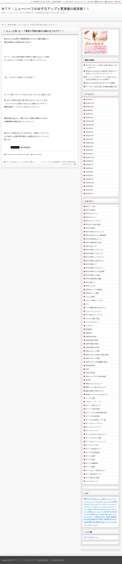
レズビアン (89, 326)
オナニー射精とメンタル (94, 300)
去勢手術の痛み (91, 336)
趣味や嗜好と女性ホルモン (95, 391)
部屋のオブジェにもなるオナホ (96, 394)
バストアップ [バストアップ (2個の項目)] (88, 506)
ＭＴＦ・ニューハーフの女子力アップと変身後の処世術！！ (45, 9)
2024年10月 (90, 125)
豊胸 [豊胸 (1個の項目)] (94, 522)
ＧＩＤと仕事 (90, 398)
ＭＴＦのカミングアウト (94, 423)
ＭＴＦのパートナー (93, 431)
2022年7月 (89, 132)
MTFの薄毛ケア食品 (93, 275)
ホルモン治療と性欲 (93, 318)
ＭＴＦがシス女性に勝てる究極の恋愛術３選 (101, 87)
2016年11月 (90, 157)
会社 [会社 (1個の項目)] (110, 511)
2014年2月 (89, 193)
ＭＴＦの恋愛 (90, 456)
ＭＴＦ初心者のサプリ (93, 474)
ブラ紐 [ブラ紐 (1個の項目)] (94, 509)
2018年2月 (89, 154)
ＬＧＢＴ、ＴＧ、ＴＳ (93, 402)
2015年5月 (89, 172)
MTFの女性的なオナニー (94, 239)
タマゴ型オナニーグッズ (94, 315)
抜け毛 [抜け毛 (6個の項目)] (112, 519)
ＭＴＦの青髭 (90, 467)
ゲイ (87, 304)
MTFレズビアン (91, 286)
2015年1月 (89, 179)
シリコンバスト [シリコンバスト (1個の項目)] (111, 504)
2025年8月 (89, 110)
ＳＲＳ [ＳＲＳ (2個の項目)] (90, 525)
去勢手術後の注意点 (93, 347)
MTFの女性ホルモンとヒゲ (95, 232)
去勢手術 (89, 333)
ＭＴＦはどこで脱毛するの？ (96, 470)
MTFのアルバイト (92, 213)
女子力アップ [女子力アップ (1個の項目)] (91, 517)
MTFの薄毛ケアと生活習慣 (95, 271)
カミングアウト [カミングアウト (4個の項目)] (89, 504)
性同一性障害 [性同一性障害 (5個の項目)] (104, 519)
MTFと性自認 (90, 210)
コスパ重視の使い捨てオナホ (96, 308)
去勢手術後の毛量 (92, 344)
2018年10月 (90, 143)
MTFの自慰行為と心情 (93, 242)
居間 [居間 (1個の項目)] (88, 519)
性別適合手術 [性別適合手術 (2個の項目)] (94, 519)
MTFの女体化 (37, 154)
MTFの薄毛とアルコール (94, 250)
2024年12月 (90, 121)
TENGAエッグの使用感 (94, 289)
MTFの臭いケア (91, 246)
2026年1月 (89, 99)
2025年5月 (89, 117)
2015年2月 (89, 175)
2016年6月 (89, 161)
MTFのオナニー (91, 217)
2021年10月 (90, 136)
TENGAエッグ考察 (92, 293)
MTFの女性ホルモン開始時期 (96, 235)
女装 (87, 369)
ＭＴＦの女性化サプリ (93, 449)
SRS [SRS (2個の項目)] (89, 499)
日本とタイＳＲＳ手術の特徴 (96, 376)
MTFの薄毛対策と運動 (93, 279)
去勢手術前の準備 (92, 340)
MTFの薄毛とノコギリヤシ (95, 257)
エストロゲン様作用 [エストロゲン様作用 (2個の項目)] (110, 501)
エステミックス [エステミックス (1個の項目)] (90, 501)
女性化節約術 (90, 365)
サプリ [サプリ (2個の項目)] (104, 504)
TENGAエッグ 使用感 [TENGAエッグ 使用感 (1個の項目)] (98, 499)
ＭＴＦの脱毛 (90, 459)
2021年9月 (89, 139)
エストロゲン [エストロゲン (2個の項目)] (99, 501)
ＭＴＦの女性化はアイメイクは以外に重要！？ (20, 162)
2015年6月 (89, 168)
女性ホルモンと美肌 (93, 358)
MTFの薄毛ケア (91, 264)
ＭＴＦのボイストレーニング (96, 441)
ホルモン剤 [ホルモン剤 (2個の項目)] (100, 509)
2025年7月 (89, 114)
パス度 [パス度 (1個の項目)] (95, 506)
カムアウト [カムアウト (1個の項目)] (98, 504)
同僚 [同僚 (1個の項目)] (106, 514)
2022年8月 (89, 128)
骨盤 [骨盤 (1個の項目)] (103, 522)
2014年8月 (89, 186)
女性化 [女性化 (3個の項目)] (108, 517)
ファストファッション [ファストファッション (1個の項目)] (108, 506)
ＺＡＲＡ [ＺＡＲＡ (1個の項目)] (95, 525)
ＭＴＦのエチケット (91, 537)
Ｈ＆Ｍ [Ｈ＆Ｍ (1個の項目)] (112, 522)
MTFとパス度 (90, 206)
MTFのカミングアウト (93, 221)
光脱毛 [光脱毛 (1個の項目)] (102, 514)
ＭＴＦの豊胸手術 (92, 463)
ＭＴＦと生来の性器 (93, 409)
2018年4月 (89, 150)
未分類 (88, 380)
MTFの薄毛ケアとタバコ (94, 268)
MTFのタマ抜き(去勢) (93, 224)
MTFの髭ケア (90, 282)
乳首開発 (89, 329)
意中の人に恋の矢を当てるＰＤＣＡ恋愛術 (100, 83)
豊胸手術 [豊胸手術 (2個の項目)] (99, 522)
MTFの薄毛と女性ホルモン (95, 261)
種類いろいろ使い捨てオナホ (96, 387)
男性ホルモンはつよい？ (94, 384)
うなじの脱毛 (90, 297)
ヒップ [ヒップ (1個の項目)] (99, 506)
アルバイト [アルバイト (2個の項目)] (109, 499)
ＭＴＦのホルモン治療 (93, 438)
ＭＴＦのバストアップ (93, 427)
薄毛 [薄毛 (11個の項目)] (90, 522)
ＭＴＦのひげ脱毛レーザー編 (96, 420)
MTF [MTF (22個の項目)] (86, 499)
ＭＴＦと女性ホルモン (93, 405)
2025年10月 (90, 107)
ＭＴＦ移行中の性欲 (93, 478)
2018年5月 (89, 146)
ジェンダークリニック (93, 311)
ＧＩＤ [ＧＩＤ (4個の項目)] (107, 522)
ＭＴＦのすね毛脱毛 (93, 416)
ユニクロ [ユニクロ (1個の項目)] (99, 511)
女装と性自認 (90, 373)
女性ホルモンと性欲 (93, 351)
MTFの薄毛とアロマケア (94, 253)
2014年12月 (90, 183)
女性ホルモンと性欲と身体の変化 (97, 355)
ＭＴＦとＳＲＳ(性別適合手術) (96, 412)
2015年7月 (89, 164)
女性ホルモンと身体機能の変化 (96, 362)
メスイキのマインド (93, 322)
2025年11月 (90, 103)
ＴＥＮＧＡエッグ (92, 481)
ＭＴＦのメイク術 (92, 445)
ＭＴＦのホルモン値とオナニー (96, 434)
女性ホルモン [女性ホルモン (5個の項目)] (100, 517)
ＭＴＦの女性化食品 (93, 452)
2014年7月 (89, 190)
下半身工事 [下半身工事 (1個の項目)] (105, 511)
